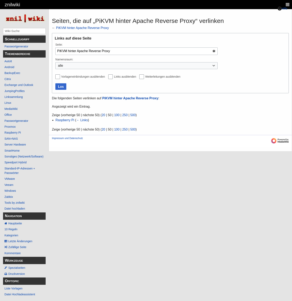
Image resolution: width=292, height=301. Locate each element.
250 (125, 115)
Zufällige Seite (17, 247)
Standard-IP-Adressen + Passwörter (19, 171)
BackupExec (12, 73)
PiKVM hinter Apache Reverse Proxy (82, 28)
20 (103, 115)
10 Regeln (10, 229)
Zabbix (8, 196)
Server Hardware (15, 144)
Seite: (59, 44)
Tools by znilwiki (14, 202)
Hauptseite (15, 223)
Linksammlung (13, 97)
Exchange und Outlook (18, 85)
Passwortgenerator (16, 46)
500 (133, 115)
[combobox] (136, 51)
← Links (82, 120)
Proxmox (10, 126)
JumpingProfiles (14, 91)
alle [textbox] (60, 65)
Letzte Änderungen (20, 241)
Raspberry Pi (12, 132)
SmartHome (12, 150)
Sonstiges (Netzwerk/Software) (23, 156)
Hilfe (282, 8)
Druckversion (16, 273)
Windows (10, 190)
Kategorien (11, 235)
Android (9, 67)
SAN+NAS (11, 138)
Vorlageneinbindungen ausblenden (83, 76)
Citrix (7, 79)
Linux (7, 102)
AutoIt (8, 61)
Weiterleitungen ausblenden (162, 76)
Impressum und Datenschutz (67, 138)
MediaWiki (11, 108)
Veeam (8, 184)
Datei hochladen (14, 208)
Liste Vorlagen (13, 288)
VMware (9, 178)
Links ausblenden (125, 76)
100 (117, 115)
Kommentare (12, 253)
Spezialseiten (16, 267)
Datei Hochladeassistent (19, 294)
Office (8, 114)
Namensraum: (64, 59)
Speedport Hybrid (15, 162)
